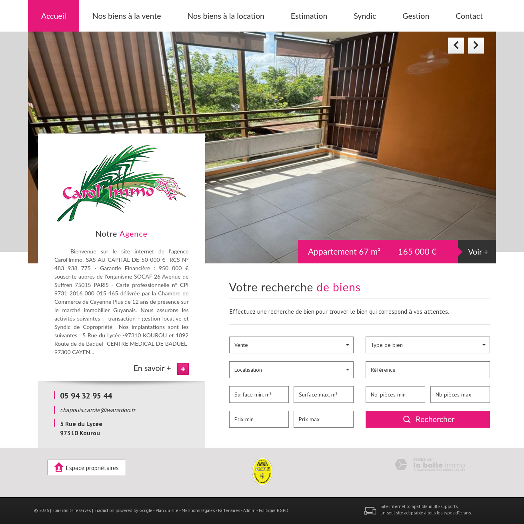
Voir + (478, 251)
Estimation (309, 15)
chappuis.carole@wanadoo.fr (97, 410)
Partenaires (229, 510)
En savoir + (152, 368)
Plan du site (167, 510)
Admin (249, 510)
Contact (469, 15)
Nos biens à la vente (126, 15)
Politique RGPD (273, 510)
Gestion (415, 15)
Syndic (365, 15)
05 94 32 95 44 (86, 395)
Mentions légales (198, 510)
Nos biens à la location (225, 15)
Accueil (53, 15)
